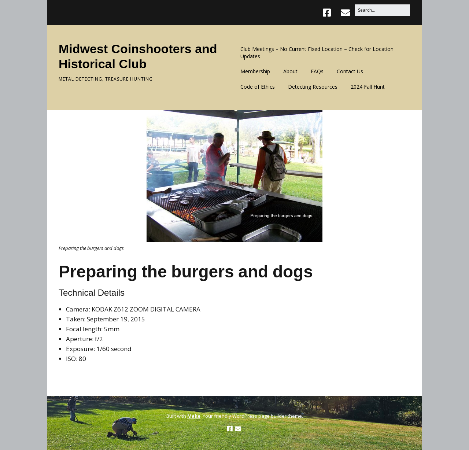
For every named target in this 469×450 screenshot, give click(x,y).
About (290, 71)
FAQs (317, 71)
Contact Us (350, 71)
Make (193, 416)
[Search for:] (382, 10)
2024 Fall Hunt (368, 86)
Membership (255, 71)
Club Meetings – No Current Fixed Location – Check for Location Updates (317, 52)
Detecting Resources (312, 86)
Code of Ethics (257, 86)
